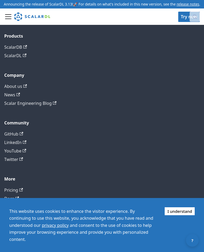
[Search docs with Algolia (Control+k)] (195, 17)
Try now (189, 17)
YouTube (15, 151)
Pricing (13, 190)
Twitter (13, 159)
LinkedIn (15, 142)
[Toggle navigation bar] (8, 17)
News (12, 95)
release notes (188, 4)
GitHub (13, 134)
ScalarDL (15, 55)
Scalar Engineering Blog (30, 103)
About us (15, 86)
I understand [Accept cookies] (179, 211)
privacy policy (55, 225)
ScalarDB (15, 47)
